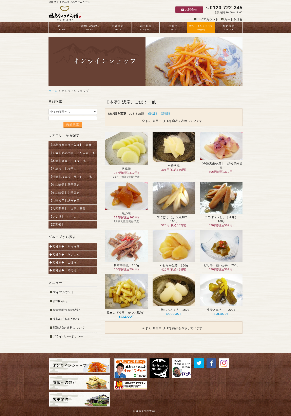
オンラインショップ (201, 28)
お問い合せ (60, 301)
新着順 (165, 113)
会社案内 (145, 28)
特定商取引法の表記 (66, 310)
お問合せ (189, 9)
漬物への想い (90, 28)
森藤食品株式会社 (146, 411)
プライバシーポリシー (68, 336)
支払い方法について (66, 318)
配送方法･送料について (69, 327)
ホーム (62, 28)
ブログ (173, 28)
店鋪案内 (118, 28)
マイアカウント (207, 19)
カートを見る (233, 19)
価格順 (152, 113)
